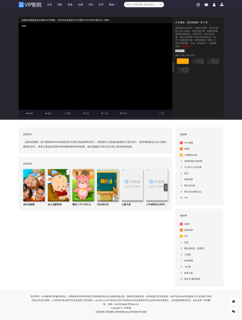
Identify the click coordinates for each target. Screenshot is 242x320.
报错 (48, 113)
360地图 (133, 312)
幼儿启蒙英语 (55, 204)
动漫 (80, 4)
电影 (59, 4)
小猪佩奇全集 (188, 155)
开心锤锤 (186, 142)
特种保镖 (186, 260)
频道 (112, 4)
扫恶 (184, 242)
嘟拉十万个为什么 (81, 204)
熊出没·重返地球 (190, 279)
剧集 (70, 4)
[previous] (25, 187)
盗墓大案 (186, 273)
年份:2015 (190, 55)
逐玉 (184, 173)
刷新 (67, 113)
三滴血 (185, 254)
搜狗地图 (119, 312)
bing (127, 312)
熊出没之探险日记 (191, 191)
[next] (166, 187)
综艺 (90, 4)
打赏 (86, 113)
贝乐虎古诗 (102, 204)
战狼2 (185, 148)
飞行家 (185, 266)
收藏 (29, 113)
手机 (123, 113)
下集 (161, 113)
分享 (104, 113)
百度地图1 (110, 312)
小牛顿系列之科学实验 (157, 204)
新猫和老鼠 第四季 (191, 161)
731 (184, 197)
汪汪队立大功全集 (191, 167)
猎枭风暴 (186, 179)
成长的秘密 (29, 204)
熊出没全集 (187, 185)
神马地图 (142, 312)
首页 (49, 4)
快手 (101, 4)
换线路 (186, 46)
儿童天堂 (126, 204)
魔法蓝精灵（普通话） (193, 248)
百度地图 (99, 312)
